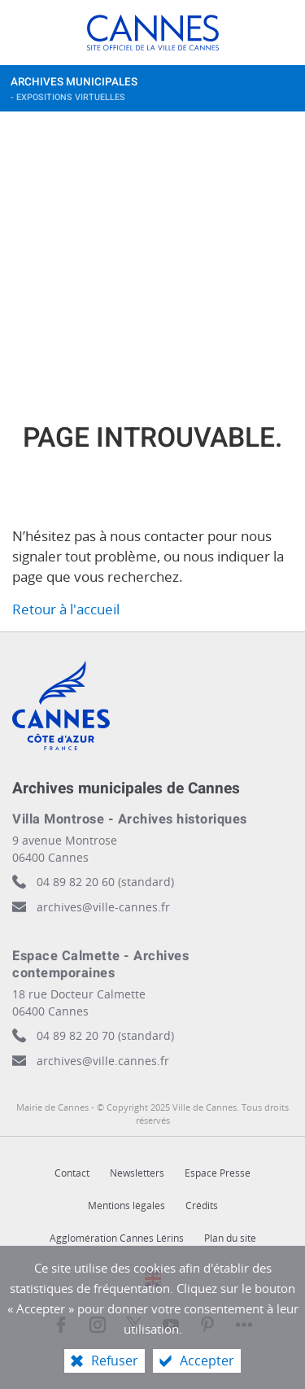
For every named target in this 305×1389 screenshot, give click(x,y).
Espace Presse (218, 1173)
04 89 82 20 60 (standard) (105, 881)
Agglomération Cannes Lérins (117, 1238)
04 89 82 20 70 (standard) (105, 1035)
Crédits (201, 1205)
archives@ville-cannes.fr (103, 907)
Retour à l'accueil (66, 609)
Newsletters (137, 1173)
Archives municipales (137, 92)
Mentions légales (126, 1205)
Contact (71, 1173)
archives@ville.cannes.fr (103, 1060)
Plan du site (230, 1238)
